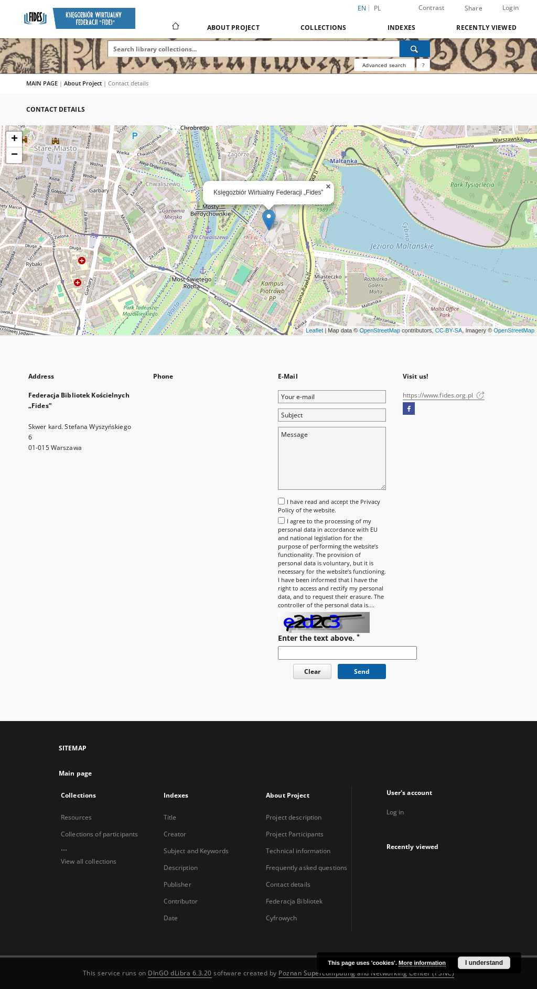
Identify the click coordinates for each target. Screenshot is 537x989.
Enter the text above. (319, 638)
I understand (484, 962)
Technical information (298, 850)
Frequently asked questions (306, 867)
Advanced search (384, 65)
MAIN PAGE (42, 83)
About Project (233, 27)
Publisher (177, 884)
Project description (293, 817)
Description (181, 867)
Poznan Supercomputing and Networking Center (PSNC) (366, 973)
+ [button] (14, 139)
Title (170, 817)
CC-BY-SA (449, 330)
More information (422, 963)
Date (171, 917)
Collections (323, 27)
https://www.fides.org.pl (444, 395)
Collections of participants (99, 834)
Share (473, 8)
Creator (175, 834)
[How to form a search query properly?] (423, 65)
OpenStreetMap (379, 330)
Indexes (402, 27)
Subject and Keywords (196, 850)
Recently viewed (486, 27)
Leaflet (314, 330)
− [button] (14, 155)
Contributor (181, 901)
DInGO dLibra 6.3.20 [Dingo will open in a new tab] (180, 973)
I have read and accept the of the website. (329, 506)
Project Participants (295, 834)
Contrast (431, 7)
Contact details (288, 884)
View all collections (88, 861)
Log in (395, 812)
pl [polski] (377, 8)
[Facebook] (409, 409)
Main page (75, 773)
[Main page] (175, 27)
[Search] (415, 48)
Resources (76, 817)
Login (510, 7)
